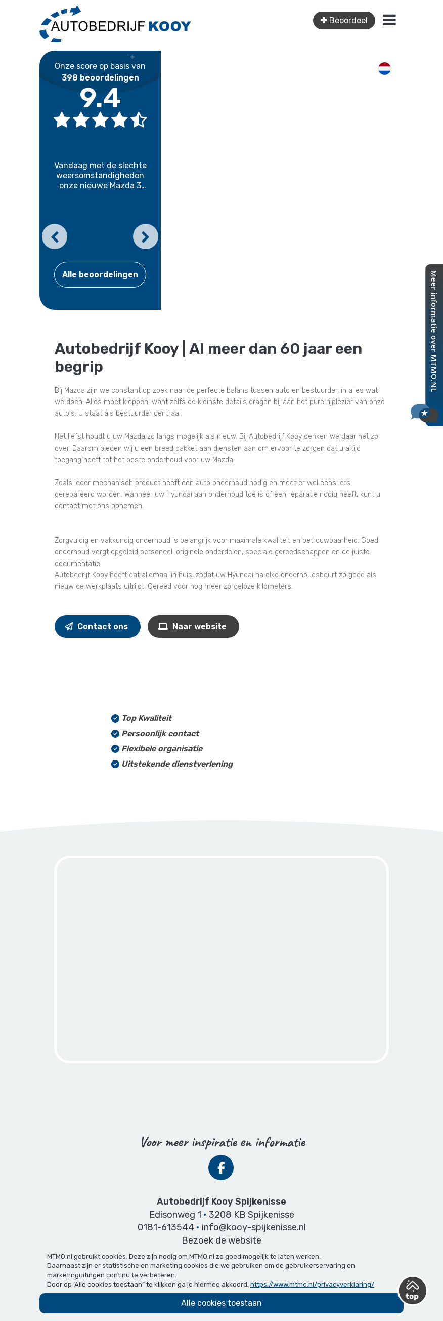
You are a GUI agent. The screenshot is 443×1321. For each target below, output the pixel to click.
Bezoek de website (221, 1240)
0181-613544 (166, 1227)
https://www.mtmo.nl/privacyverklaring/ (312, 1284)
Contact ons (96, 626)
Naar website (192, 626)
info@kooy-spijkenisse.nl (254, 1227)
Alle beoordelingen (100, 274)
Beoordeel (344, 20)
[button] (54, 236)
